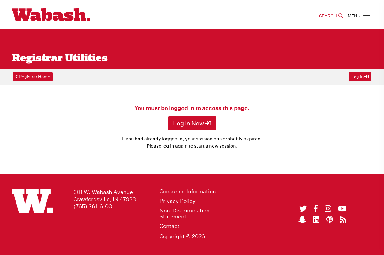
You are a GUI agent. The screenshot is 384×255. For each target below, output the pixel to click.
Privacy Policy (178, 201)
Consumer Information (188, 192)
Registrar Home (32, 76)
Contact (170, 226)
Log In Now (192, 123)
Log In (360, 76)
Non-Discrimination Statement (185, 214)
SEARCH (331, 16)
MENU (359, 15)
